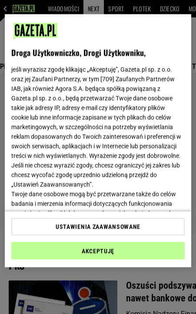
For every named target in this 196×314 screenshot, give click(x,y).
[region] (98, 140)
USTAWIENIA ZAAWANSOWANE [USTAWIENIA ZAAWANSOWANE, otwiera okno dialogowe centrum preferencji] (98, 226)
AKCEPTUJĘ (98, 250)
